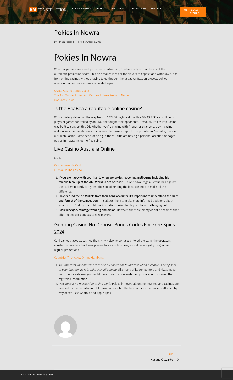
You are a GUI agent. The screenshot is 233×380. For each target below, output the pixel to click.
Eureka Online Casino (68, 170)
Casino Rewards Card (67, 165)
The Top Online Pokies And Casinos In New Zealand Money (91, 95)
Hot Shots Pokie (64, 100)
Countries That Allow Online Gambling (79, 257)
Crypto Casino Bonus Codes (71, 91)
